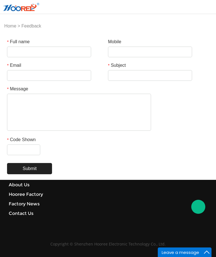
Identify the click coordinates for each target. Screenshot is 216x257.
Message (17, 88)
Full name (18, 41)
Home (10, 26)
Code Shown (21, 139)
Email (14, 65)
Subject (117, 65)
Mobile (114, 41)
